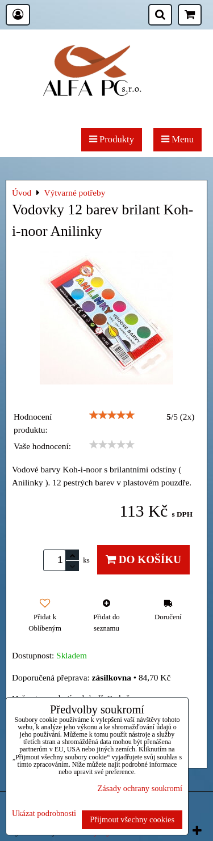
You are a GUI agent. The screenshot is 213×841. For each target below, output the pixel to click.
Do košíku (143, 559)
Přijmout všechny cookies (132, 819)
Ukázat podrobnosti (44, 813)
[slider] (112, 415)
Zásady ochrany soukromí (140, 788)
